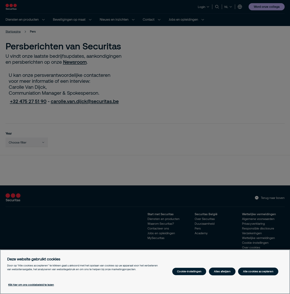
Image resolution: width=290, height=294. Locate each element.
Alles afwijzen (222, 271)
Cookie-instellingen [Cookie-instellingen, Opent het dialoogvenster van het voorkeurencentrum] (189, 271)
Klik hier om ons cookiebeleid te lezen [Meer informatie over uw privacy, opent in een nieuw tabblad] (31, 284)
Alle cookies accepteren (258, 271)
